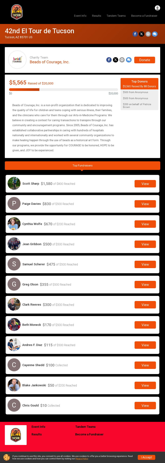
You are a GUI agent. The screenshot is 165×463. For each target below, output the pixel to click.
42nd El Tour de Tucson (39, 31)
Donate (144, 60)
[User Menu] (157, 8)
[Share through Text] (155, 34)
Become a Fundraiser (144, 16)
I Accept (146, 457)
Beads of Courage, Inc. (49, 62)
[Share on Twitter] (142, 34)
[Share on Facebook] (135, 34)
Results (96, 16)
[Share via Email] (148, 34)
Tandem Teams (116, 16)
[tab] (82, 166)
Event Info (80, 16)
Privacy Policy (81, 458)
